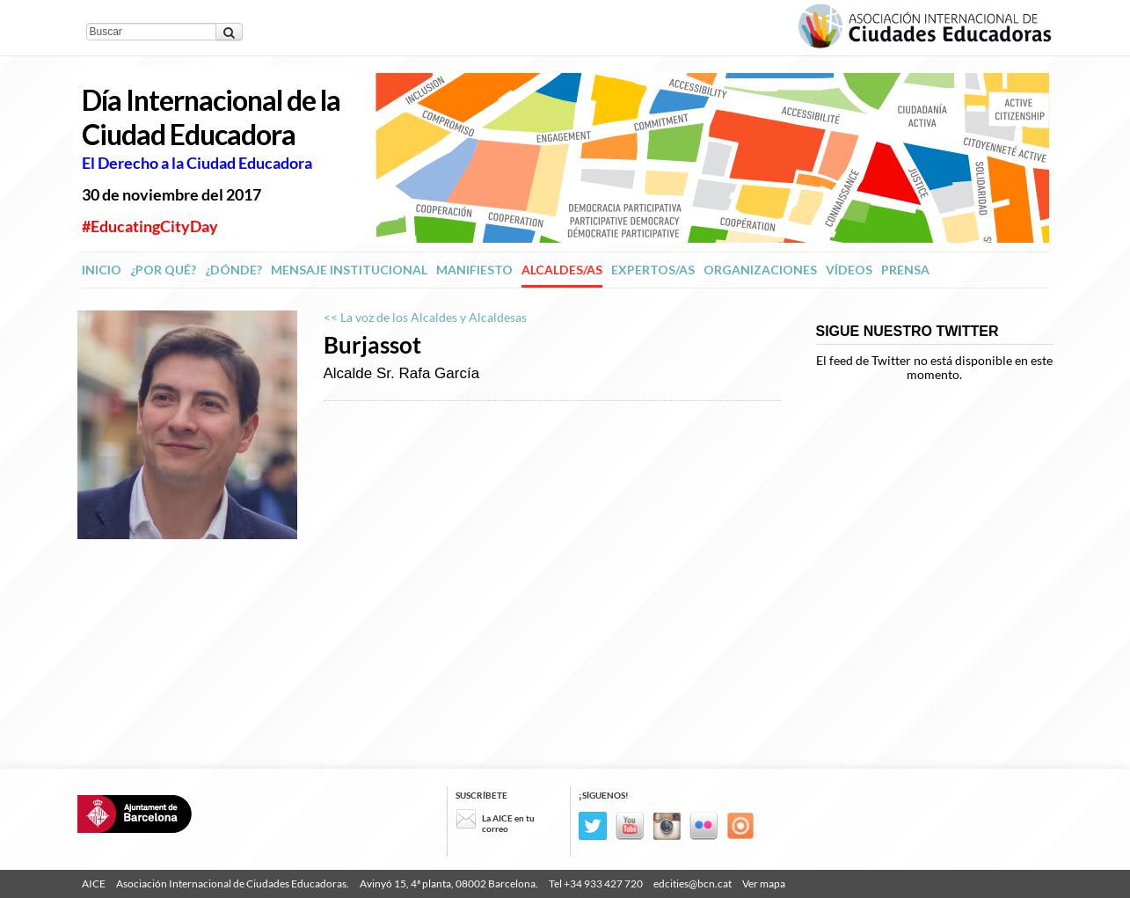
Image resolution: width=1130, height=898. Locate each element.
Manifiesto (474, 269)
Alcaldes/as (561, 269)
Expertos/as (653, 269)
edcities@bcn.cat (692, 883)
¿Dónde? (233, 269)
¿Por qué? (163, 269)
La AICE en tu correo (508, 823)
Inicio (101, 269)
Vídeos (849, 269)
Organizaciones (760, 269)
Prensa (905, 269)
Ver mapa (763, 883)
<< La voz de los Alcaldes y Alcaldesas (425, 317)
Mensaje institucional (349, 269)
